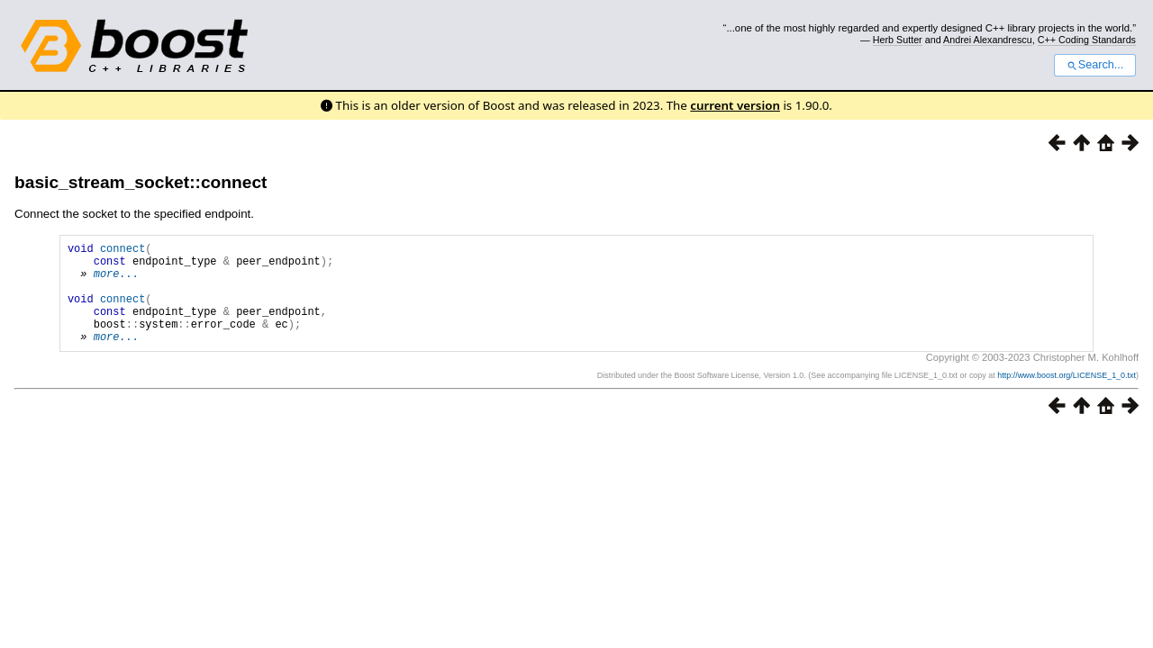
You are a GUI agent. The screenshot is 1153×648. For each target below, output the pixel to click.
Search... (1095, 64)
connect (122, 250)
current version (735, 105)
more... (116, 281)
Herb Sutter (897, 39)
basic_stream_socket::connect (140, 182)
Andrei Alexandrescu (987, 39)
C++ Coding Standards (1087, 39)
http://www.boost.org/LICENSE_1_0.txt (1066, 396)
